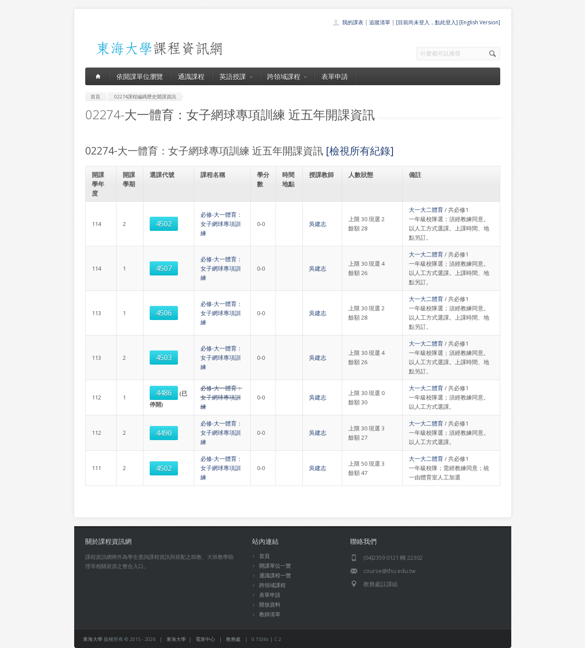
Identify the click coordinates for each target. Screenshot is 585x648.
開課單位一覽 (275, 565)
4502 (164, 224)
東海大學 (92, 639)
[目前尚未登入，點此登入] (427, 22)
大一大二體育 (426, 210)
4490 (164, 433)
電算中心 (205, 639)
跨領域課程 (286, 76)
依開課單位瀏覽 (140, 76)
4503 (164, 357)
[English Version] (479, 22)
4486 (164, 393)
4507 (164, 268)
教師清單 (269, 614)
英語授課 (235, 76)
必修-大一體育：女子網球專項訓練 (221, 224)
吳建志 (317, 224)
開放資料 (269, 604)
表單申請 (334, 76)
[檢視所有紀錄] (360, 150)
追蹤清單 (379, 22)
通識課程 (191, 76)
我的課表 (352, 22)
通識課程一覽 (275, 575)
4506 (164, 313)
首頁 (264, 556)
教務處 (233, 639)
